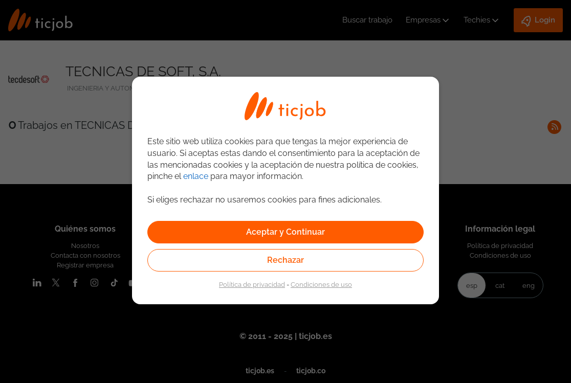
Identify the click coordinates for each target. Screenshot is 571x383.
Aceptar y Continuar (285, 232)
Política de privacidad (252, 284)
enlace (195, 176)
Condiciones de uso (321, 284)
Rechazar (285, 260)
